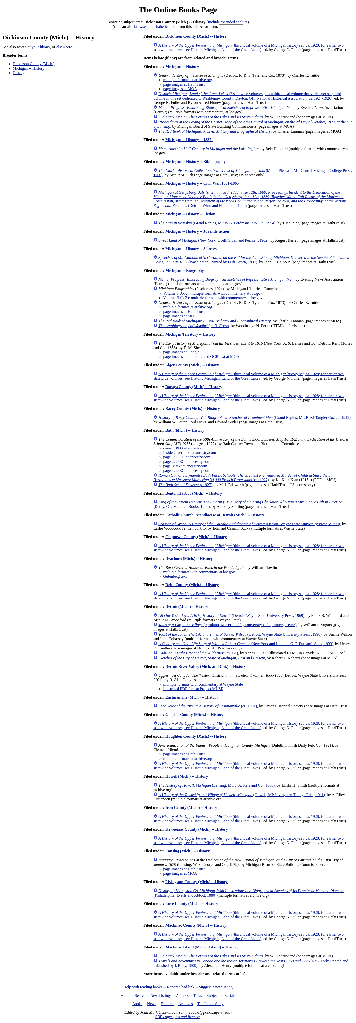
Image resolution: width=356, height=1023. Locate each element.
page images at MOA (180, 89)
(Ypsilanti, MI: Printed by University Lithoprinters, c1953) (227, 625)
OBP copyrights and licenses (177, 1017)
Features (167, 1004)
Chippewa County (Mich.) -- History (196, 537)
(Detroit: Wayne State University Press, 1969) (231, 615)
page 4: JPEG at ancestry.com (186, 470)
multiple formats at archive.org (187, 80)
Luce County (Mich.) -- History (191, 903)
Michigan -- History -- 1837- (189, 140)
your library (41, 47)
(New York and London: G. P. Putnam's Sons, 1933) (245, 644)
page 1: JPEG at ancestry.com (186, 457)
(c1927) (185, 485)
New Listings (161, 995)
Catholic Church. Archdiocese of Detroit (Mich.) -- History (214, 515)
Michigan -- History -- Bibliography (195, 161)
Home (125, 995)
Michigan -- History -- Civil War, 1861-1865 (202, 183)
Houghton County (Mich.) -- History (196, 736)
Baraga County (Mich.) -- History (193, 387)
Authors (182, 995)
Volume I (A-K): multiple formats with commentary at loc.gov (212, 293)
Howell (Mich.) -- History (186, 776)
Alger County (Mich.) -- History (192, 365)
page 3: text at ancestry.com (185, 466)
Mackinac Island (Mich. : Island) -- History (201, 947)
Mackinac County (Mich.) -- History (195, 925)
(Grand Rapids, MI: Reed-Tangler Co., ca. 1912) (254, 417)
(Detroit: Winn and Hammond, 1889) (249, 199)
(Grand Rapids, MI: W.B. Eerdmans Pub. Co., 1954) (216, 223)
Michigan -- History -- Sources (191, 249)
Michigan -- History (28, 68)
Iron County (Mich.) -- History (191, 807)
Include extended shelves (228, 22)
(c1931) (198, 653)
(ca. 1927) (243, 477)
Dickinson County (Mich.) (33, 64)
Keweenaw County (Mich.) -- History (196, 829)
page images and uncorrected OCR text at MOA (201, 356)
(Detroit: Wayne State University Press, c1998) (240, 634)
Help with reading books (142, 987)
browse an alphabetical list (155, 27)
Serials (230, 995)
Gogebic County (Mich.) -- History (194, 714)
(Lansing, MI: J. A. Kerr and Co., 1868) (216, 785)
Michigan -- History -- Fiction (190, 214)
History (18, 73)
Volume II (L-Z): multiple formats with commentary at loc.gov (213, 298)
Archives (185, 1004)
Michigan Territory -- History (190, 334)
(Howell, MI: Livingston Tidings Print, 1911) (241, 795)
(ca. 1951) (207, 706)
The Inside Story (210, 1004)
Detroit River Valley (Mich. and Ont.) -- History (205, 666)
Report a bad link (180, 987)
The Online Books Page (177, 9)
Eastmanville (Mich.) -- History (191, 697)
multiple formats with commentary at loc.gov (199, 572)
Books (137, 1004)
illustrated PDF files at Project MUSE (193, 689)
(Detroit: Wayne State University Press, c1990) (249, 524)
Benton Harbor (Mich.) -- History (193, 493)
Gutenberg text (175, 576)
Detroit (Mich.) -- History (186, 606)
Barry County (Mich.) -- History (192, 408)
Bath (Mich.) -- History (184, 430)
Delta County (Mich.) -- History (192, 585)
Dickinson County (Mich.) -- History (196, 36)
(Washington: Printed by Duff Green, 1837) (251, 259)
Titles (197, 995)
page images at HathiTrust (184, 84)
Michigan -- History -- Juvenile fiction (197, 231)
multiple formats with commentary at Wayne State (203, 684)
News (151, 1004)
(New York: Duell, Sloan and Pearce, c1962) (213, 240)
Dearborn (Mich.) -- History (189, 558)
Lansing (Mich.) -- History (187, 851)
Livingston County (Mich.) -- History (196, 882)
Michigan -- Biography (184, 270)
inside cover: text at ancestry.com (189, 452)
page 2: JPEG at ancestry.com (186, 461)
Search (140, 995)
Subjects (213, 995)
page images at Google (181, 352)
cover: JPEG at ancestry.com (186, 448)
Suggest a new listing (216, 987)
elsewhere (64, 47)
